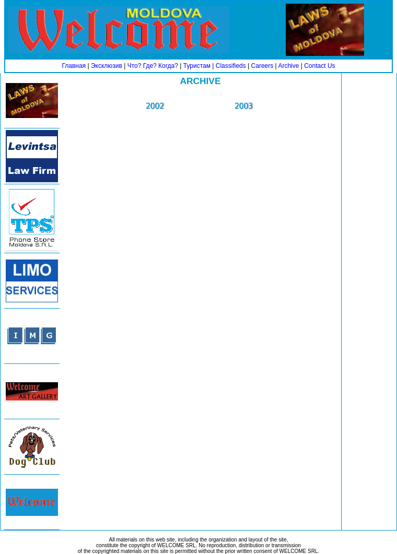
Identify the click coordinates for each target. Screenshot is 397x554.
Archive (288, 65)
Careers (262, 65)
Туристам (197, 65)
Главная (74, 65)
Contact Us (319, 65)
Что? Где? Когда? (152, 65)
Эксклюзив (106, 65)
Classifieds (231, 65)
